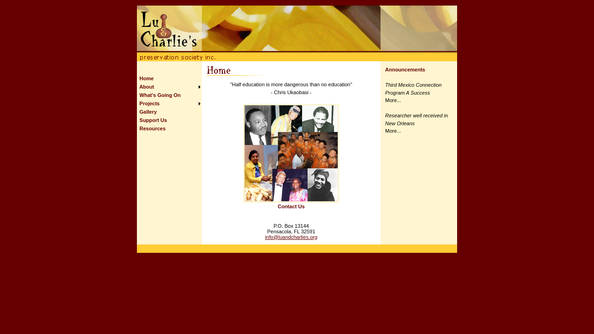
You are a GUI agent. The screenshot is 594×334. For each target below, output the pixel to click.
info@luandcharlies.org (291, 237)
